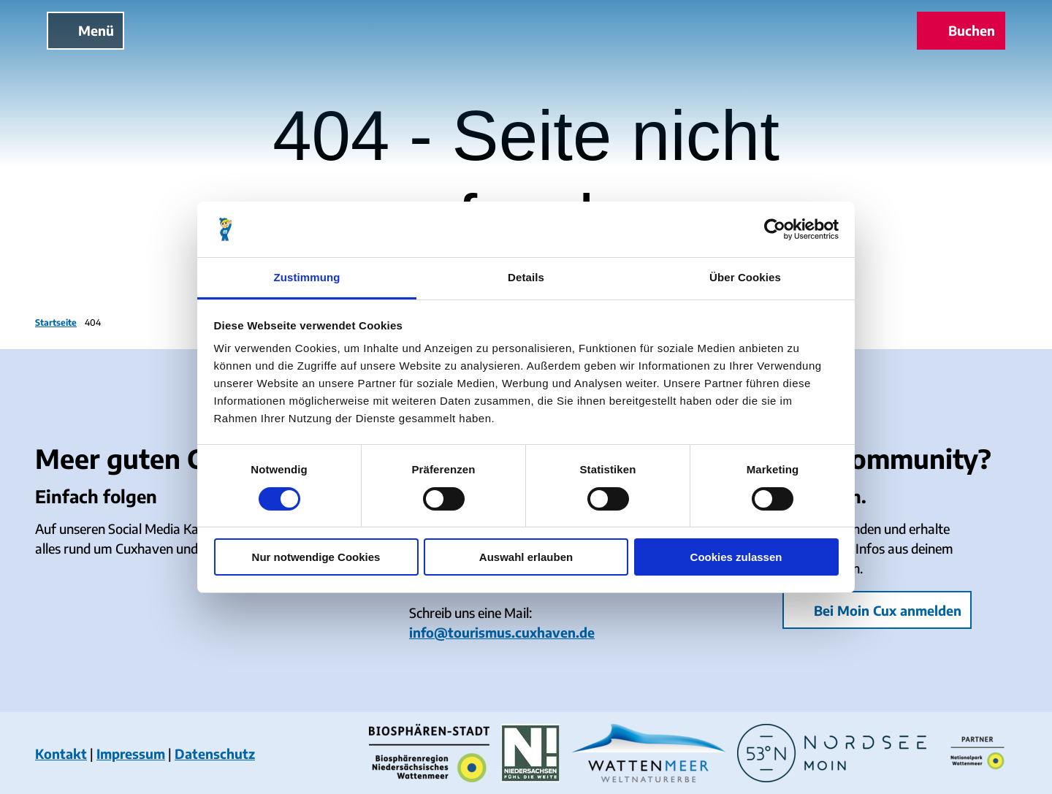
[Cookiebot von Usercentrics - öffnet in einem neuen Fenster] (775, 229)
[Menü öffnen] (85, 31)
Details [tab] (526, 277)
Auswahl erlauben (526, 557)
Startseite (56, 322)
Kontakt (61, 753)
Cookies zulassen (736, 557)
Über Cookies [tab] (745, 277)
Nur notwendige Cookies (316, 557)
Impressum (130, 753)
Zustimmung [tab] (307, 277)
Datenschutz (215, 753)
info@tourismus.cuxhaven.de (502, 632)
